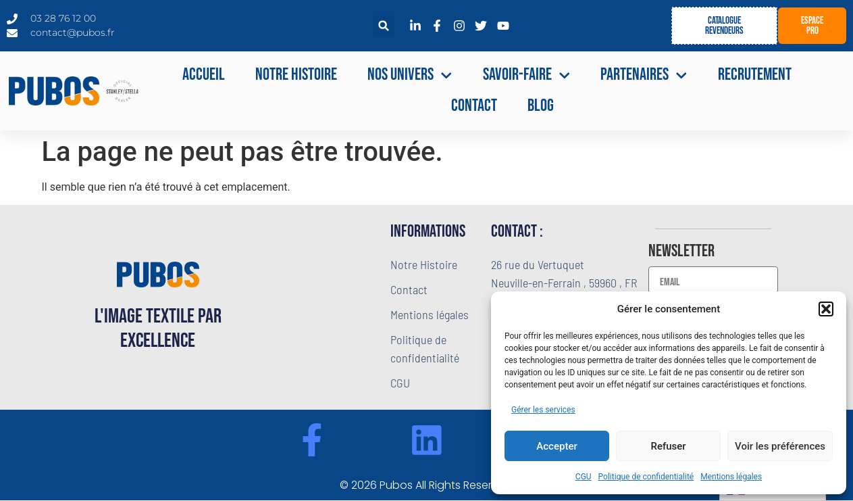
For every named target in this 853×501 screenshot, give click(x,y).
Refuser (668, 446)
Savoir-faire (527, 76)
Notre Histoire (296, 74)
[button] (826, 309)
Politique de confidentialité (646, 476)
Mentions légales (731, 476)
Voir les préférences (780, 446)
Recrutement (755, 74)
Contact (474, 105)
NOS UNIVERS (410, 76)
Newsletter (681, 252)
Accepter (556, 446)
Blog (540, 105)
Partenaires (644, 76)
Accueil (203, 74)
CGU (583, 476)
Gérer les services (543, 409)
